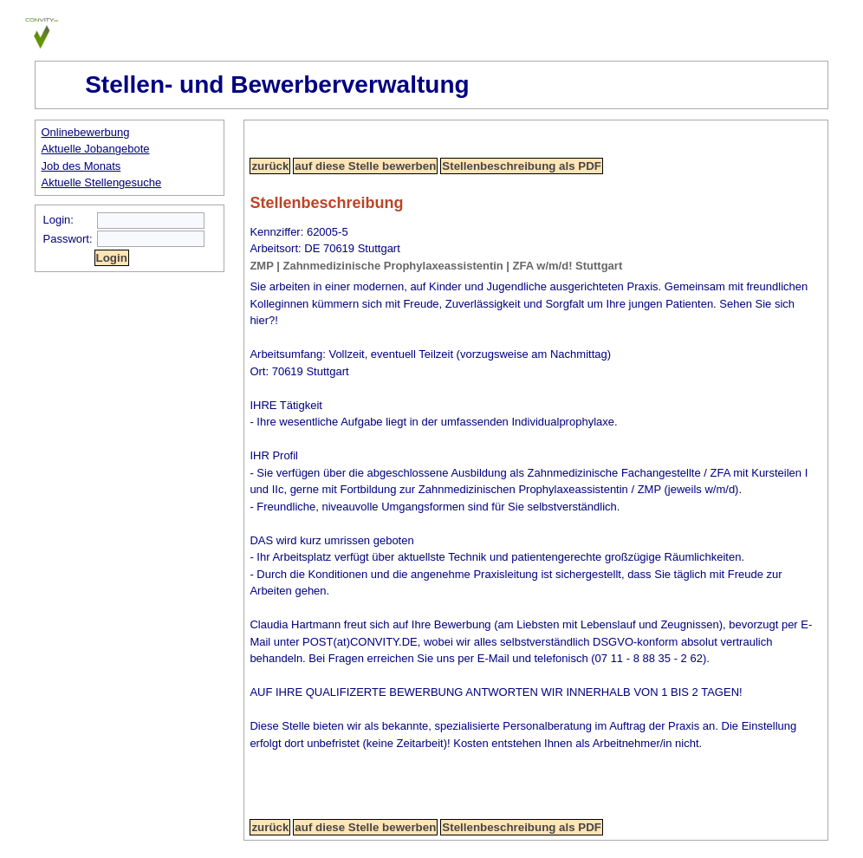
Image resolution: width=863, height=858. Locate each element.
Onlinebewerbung (86, 132)
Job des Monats (81, 165)
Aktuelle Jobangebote (96, 148)
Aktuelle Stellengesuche (102, 182)
